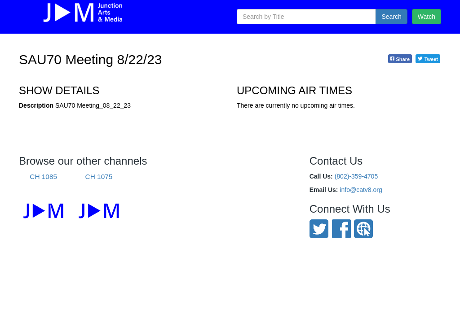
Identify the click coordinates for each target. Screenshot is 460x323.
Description (36, 105)
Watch (426, 16)
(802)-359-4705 (356, 176)
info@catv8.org (361, 189)
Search (391, 16)
